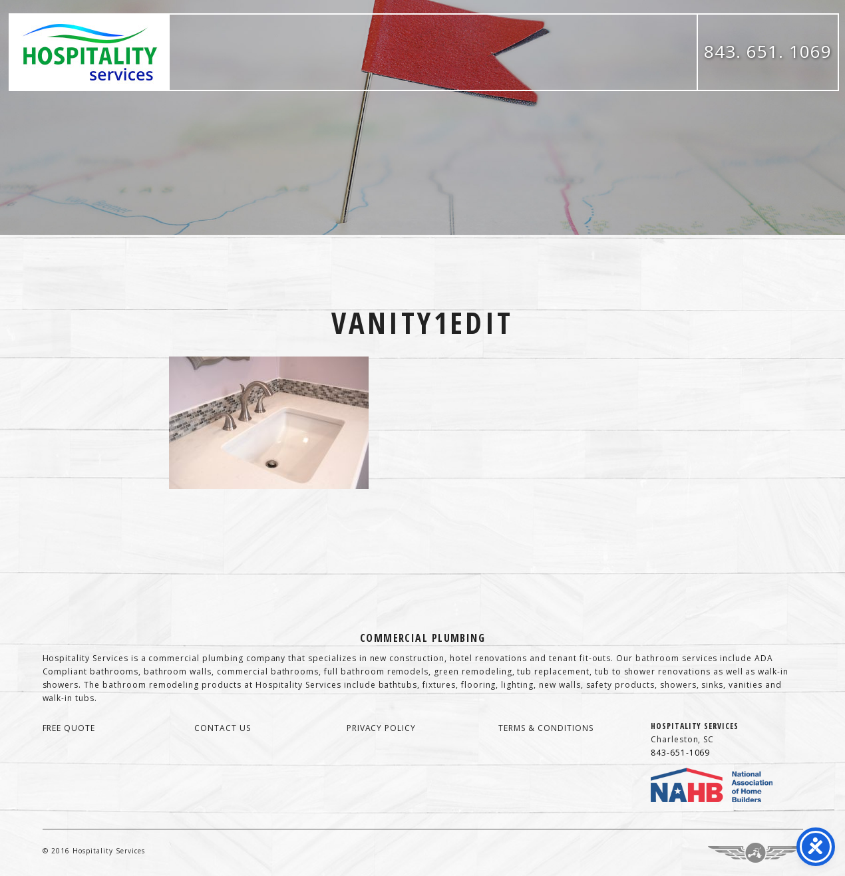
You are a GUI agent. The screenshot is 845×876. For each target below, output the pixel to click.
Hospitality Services (90, 52)
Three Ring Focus (755, 853)
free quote (69, 728)
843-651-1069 (681, 752)
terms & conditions (545, 728)
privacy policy (381, 728)
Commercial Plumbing (422, 638)
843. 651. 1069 (768, 51)
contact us (222, 728)
